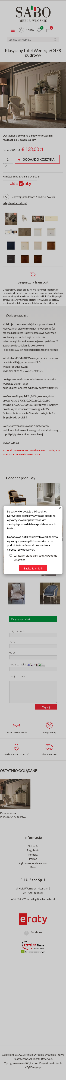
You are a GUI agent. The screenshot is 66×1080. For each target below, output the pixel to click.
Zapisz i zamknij (33, 568)
